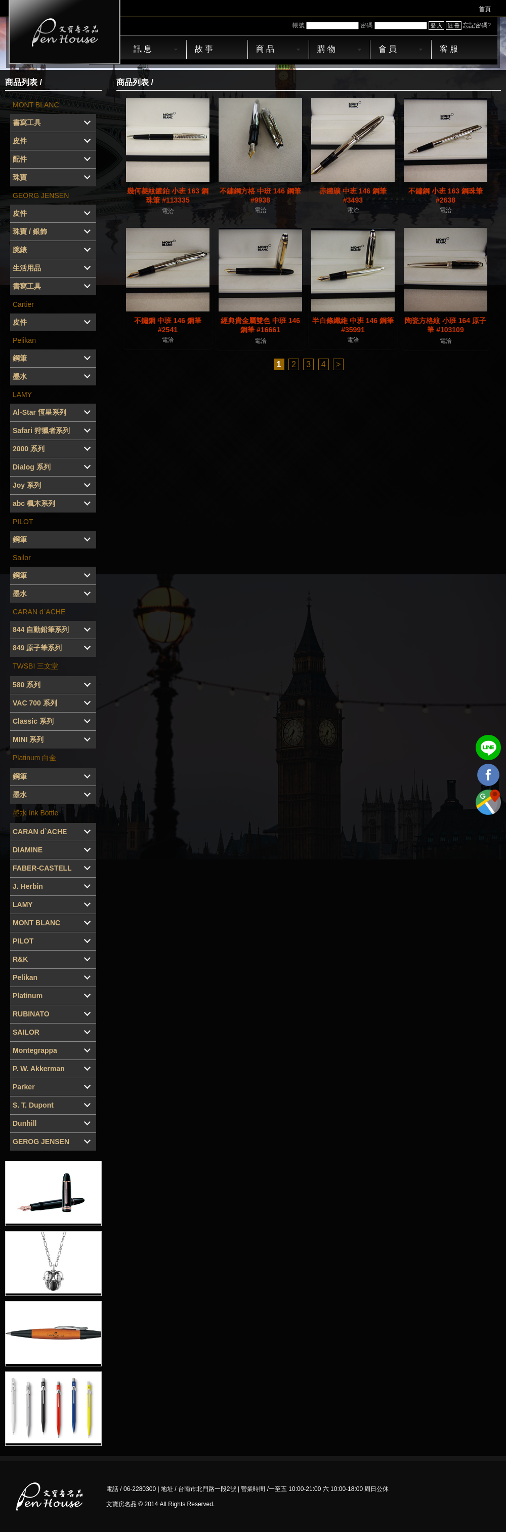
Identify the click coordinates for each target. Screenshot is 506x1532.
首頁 (485, 9)
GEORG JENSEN (41, 195)
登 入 (436, 25)
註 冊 (453, 25)
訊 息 (143, 49)
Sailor (22, 558)
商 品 (265, 49)
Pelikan (24, 340)
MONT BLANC (36, 105)
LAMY (22, 394)
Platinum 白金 (34, 758)
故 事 (204, 49)
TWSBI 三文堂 (35, 666)
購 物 (326, 49)
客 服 (449, 49)
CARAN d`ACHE (39, 612)
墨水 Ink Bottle (35, 813)
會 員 (387, 49)
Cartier (23, 304)
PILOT (23, 522)
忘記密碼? (477, 25)
